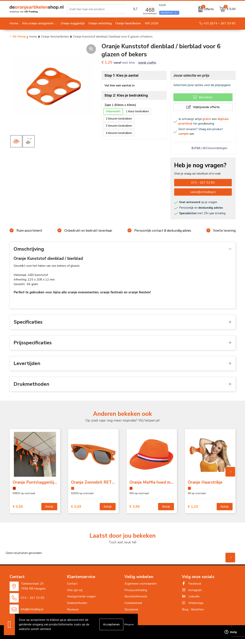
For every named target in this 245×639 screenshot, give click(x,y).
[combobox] (97, 9)
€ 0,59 (18, 506)
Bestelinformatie (135, 596)
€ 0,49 (76, 506)
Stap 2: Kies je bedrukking (126, 95)
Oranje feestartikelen (55, 36)
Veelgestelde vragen (81, 596)
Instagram (192, 590)
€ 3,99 (134, 506)
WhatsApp (192, 603)
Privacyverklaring (135, 590)
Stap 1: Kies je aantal (122, 75)
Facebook (191, 584)
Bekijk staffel (147, 63)
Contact (72, 584)
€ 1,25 (193, 506)
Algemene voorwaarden (140, 584)
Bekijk (49, 506)
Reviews (73, 609)
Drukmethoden (77, 603)
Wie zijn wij (74, 590)
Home (33, 36)
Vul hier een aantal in (120, 85)
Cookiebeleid (133, 603)
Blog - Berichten (193, 609)
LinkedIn (190, 596)
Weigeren (129, 624)
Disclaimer (131, 609)
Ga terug (18, 36)
